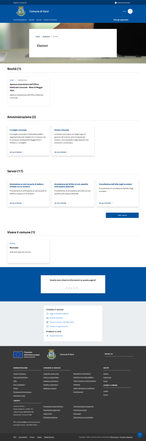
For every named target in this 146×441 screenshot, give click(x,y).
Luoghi (105, 391)
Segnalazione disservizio (51, 410)
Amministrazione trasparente (83, 406)
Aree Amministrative (20, 377)
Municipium (115, 437)
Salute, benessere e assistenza (83, 388)
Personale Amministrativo (22, 392)
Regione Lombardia (20, 2)
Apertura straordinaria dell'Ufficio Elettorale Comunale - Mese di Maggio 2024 (26, 87)
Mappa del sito (49, 437)
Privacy (32, 437)
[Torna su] (140, 435)
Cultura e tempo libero (51, 377)
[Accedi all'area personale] (122, 2)
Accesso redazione (126, 437)
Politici (15, 388)
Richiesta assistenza (50, 417)
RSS (14, 437)
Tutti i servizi (122, 215)
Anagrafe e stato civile (51, 374)
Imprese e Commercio (50, 381)
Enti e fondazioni (19, 384)
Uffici (15, 381)
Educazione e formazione (82, 373)
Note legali (77, 413)
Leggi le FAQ (47, 413)
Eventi (105, 395)
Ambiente (76, 384)
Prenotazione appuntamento (53, 406)
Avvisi (12, 80)
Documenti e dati (19, 395)
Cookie (39, 437)
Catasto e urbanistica (50, 384)
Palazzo (12, 243)
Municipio (14, 247)
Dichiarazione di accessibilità (83, 417)
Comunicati (107, 377)
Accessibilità (23, 437)
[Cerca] (130, 11)
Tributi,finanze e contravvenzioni (84, 381)
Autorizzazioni (78, 392)
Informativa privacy (80, 410)
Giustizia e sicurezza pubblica (83, 377)
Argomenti (46, 36)
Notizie (105, 374)
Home (38, 36)
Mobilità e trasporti (50, 388)
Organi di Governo (19, 374)
